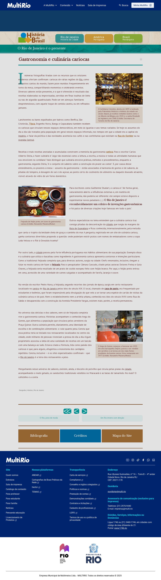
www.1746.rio (120, 528)
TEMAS (36, 492)
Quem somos (12, 475)
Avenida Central (26, 139)
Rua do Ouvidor (125, 135)
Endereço (113, 469)
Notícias (80, 5)
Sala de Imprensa (97, 5)
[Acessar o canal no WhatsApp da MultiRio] (148, 460)
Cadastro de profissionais (83, 508)
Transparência (77, 469)
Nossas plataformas (42, 469)
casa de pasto (111, 288)
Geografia (22, 390)
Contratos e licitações (81, 503)
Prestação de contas (80, 494)
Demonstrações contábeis (83, 498)
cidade (109, 224)
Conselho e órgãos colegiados (85, 484)
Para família (11, 503)
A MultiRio (50, 5)
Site (8, 469)
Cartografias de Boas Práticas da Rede (47, 481)
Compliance (76, 480)
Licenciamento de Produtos (14, 518)
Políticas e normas (79, 489)
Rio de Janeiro (50, 288)
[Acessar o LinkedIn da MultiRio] (153, 460)
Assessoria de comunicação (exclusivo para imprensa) (131, 500)
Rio (80, 79)
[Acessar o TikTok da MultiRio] (138, 460)
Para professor (13, 494)
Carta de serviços (79, 475)
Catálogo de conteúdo (16, 489)
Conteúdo (66, 5)
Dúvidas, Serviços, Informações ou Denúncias (126, 516)
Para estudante (13, 498)
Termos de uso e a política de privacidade (83, 518)
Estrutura (10, 480)
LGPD (73, 512)
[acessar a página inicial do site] (19, 5)
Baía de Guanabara (78, 228)
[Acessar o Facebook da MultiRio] (143, 460)
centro (36, 288)
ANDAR (36, 475)
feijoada (56, 264)
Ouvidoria (113, 486)
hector (36, 487)
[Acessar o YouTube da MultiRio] (127, 460)
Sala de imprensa (14, 484)
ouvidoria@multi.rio (117, 491)
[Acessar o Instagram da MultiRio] (132, 460)
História (30, 390)
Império (22, 135)
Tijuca (32, 123)
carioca (109, 151)
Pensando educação (15, 512)
